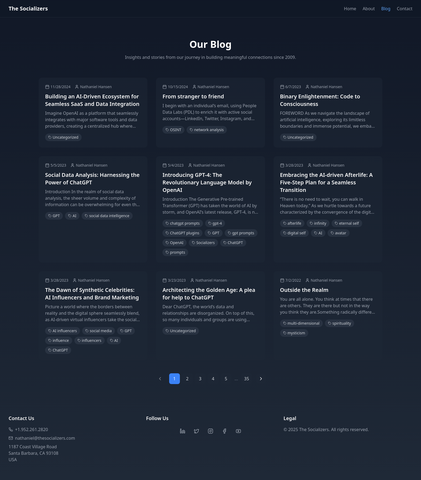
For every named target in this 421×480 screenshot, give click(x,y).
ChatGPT (233, 242)
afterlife (292, 223)
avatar (338, 232)
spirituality (339, 323)
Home (350, 9)
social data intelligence (107, 215)
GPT (54, 215)
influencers (89, 340)
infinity (318, 223)
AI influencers (62, 330)
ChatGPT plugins (182, 232)
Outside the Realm (304, 289)
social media (98, 330)
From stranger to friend (193, 96)
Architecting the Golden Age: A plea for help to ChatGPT (208, 293)
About (369, 9)
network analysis (207, 129)
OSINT (173, 129)
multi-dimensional (301, 323)
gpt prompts (241, 232)
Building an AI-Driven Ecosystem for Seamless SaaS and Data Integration (92, 100)
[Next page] (261, 379)
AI (72, 215)
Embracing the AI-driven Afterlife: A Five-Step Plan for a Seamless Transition (326, 182)
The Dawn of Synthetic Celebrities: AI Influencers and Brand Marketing (92, 293)
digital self (294, 232)
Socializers (203, 242)
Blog (385, 9)
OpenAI (174, 242)
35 (246, 379)
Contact (404, 9)
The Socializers (28, 8)
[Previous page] (160, 379)
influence (58, 340)
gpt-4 (215, 223)
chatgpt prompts (182, 223)
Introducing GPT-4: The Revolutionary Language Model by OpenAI (207, 182)
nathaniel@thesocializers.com (42, 438)
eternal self (347, 223)
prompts (175, 252)
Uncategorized (63, 137)
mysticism (294, 332)
